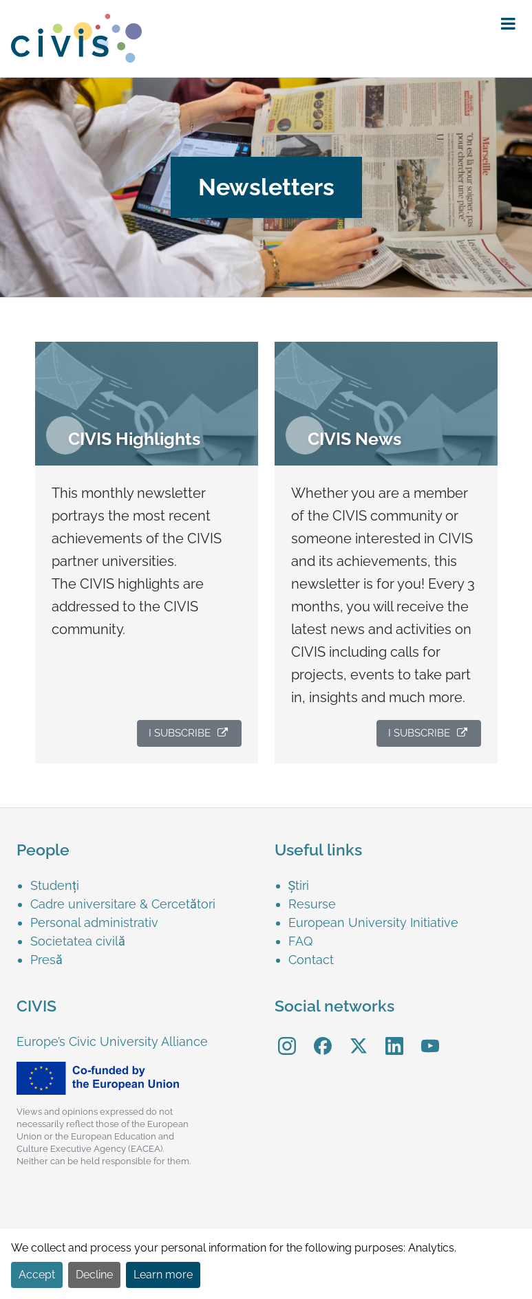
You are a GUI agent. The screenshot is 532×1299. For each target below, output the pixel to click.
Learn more (163, 1274)
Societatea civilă (77, 941)
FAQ (300, 941)
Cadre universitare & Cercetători (122, 904)
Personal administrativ (94, 922)
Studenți (54, 885)
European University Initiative (373, 922)
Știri (299, 885)
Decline (94, 1274)
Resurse (312, 904)
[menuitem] (146, 552)
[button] (508, 24)
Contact (311, 959)
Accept (37, 1274)
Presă (46, 959)
